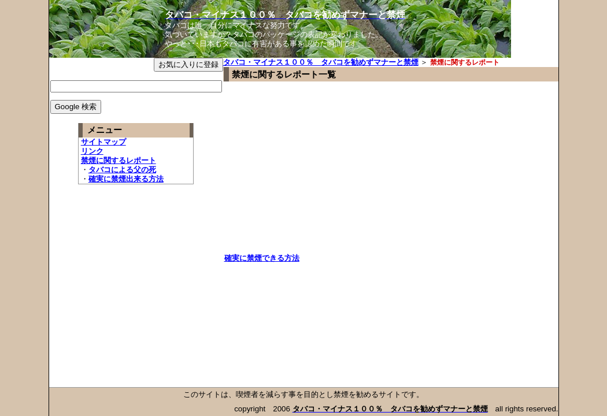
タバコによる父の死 (122, 169)
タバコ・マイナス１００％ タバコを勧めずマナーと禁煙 (321, 62)
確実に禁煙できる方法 (261, 258)
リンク (92, 151)
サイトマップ (103, 142)
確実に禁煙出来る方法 (126, 178)
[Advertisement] (321, 173)
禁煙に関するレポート (118, 160)
